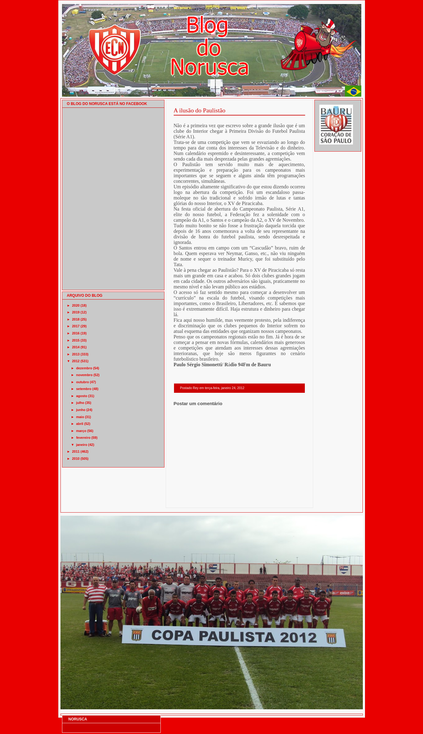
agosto (81, 396)
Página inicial (240, 499)
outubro (82, 382)
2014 (76, 347)
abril (79, 424)
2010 (76, 458)
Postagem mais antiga (289, 499)
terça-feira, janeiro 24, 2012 (224, 388)
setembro (84, 389)
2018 (76, 319)
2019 (76, 312)
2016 (76, 333)
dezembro (84, 368)
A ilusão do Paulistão (200, 110)
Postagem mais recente (191, 499)
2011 (76, 451)
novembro (84, 375)
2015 (76, 340)
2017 (76, 326)
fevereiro (83, 437)
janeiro (81, 445)
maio (80, 417)
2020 (76, 305)
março (81, 431)
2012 (76, 361)
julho (80, 403)
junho (80, 410)
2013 (76, 354)
